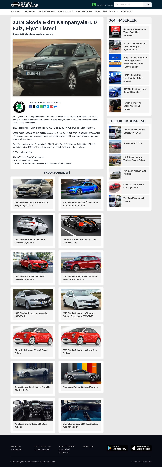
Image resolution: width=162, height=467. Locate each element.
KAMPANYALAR (65, 12)
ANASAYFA (16, 12)
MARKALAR (126, 12)
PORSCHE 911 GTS (132, 143)
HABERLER (30, 12)
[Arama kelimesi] (128, 4)
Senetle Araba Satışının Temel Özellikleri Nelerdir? (134, 32)
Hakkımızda (50, 462)
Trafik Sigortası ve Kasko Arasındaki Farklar (132, 106)
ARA (147, 5)
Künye (42, 462)
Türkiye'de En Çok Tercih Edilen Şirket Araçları (132, 78)
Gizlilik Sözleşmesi (17, 462)
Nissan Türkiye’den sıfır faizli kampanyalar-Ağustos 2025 (134, 46)
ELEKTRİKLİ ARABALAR (106, 12)
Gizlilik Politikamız (32, 462)
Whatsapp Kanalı (102, 4)
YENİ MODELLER (47, 12)
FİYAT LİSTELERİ (84, 12)
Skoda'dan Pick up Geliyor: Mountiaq (80, 387)
